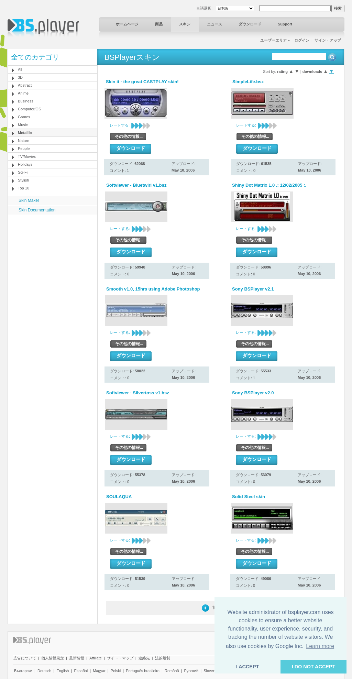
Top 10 (23, 188)
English (62, 671)
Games (24, 117)
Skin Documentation (37, 210)
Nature (23, 141)
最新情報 (76, 658)
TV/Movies (27, 156)
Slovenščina (214, 671)
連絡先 (144, 658)
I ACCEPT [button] (247, 666)
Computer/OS (29, 109)
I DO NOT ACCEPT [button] (314, 666)
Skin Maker (29, 200)
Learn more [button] (320, 646)
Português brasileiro (143, 671)
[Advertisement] (53, 257)
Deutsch (44, 671)
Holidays (25, 164)
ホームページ (127, 24)
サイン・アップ (328, 40)
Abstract (25, 85)
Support (285, 24)
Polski (116, 671)
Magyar (99, 671)
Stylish (23, 180)
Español (81, 671)
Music (23, 125)
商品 (159, 24)
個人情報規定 (52, 658)
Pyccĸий (191, 671)
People (24, 148)
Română (172, 671)
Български (23, 671)
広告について (24, 658)
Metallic (25, 133)
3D (20, 77)
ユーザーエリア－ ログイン (284, 40)
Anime (23, 93)
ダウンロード (250, 24)
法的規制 (162, 658)
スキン (184, 24)
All (20, 69)
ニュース (214, 24)
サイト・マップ (120, 658)
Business (25, 101)
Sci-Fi (23, 172)
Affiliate (95, 658)
